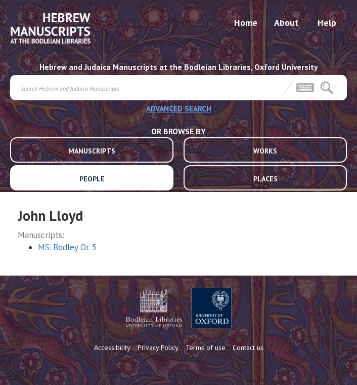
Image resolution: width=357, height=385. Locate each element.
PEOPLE (92, 178)
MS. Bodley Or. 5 (67, 247)
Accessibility (112, 347)
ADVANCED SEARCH (178, 108)
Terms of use (206, 347)
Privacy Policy (158, 347)
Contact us (248, 347)
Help (327, 22)
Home (245, 22)
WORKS (265, 151)
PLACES (265, 178)
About (286, 22)
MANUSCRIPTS (91, 151)
